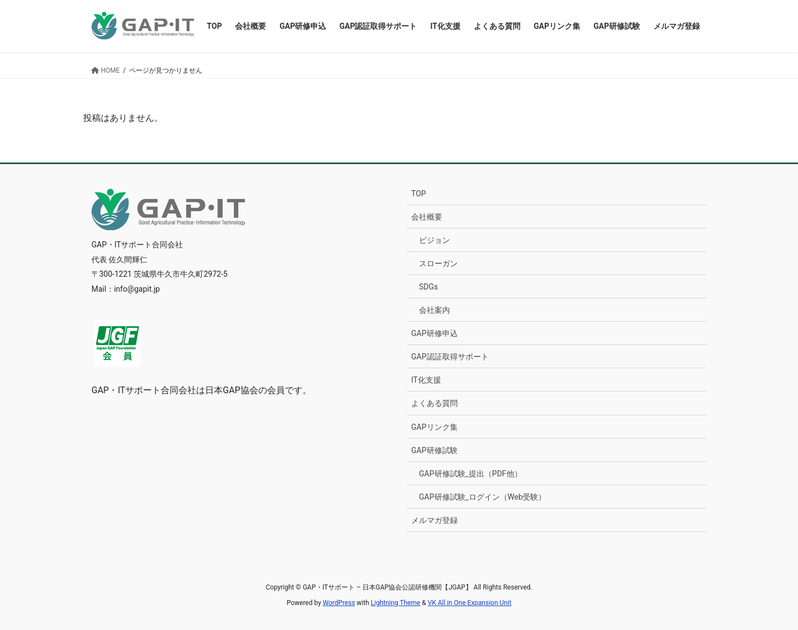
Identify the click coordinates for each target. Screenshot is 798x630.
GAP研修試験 (434, 450)
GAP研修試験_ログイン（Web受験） (482, 496)
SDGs (428, 286)
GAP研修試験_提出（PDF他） (470, 473)
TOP (418, 193)
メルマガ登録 (434, 520)
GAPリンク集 (434, 427)
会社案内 (434, 310)
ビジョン (434, 240)
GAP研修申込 (434, 333)
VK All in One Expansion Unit (469, 603)
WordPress (339, 603)
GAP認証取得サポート (450, 356)
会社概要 (426, 216)
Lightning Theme (395, 603)
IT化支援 (426, 379)
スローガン (438, 263)
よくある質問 (434, 403)
